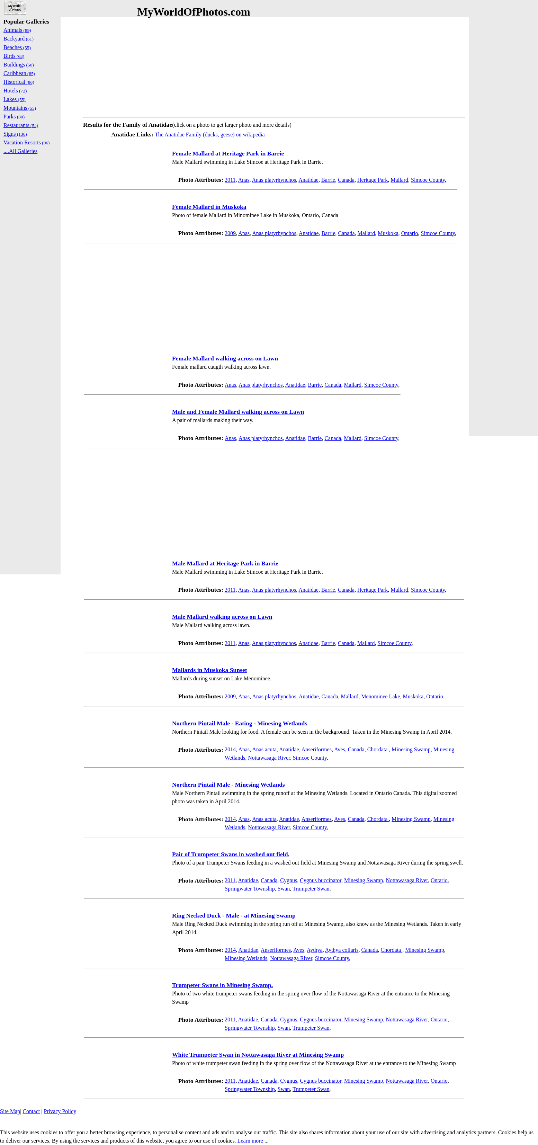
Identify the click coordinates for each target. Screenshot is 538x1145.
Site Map (10, 1111)
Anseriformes (317, 749)
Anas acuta (264, 749)
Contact (31, 1111)
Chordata (378, 749)
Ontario (409, 233)
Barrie (328, 180)
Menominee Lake (380, 696)
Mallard (399, 180)
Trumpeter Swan (311, 889)
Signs (15, 134)
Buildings (18, 65)
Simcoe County (428, 180)
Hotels (15, 90)
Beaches (17, 47)
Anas (244, 180)
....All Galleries (20, 151)
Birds (13, 56)
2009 (230, 233)
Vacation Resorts (26, 142)
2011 (230, 180)
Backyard (18, 39)
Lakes (14, 99)
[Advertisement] (274, 65)
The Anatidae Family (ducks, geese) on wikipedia (210, 134)
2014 (230, 749)
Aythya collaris (342, 950)
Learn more (250, 1141)
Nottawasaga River (269, 758)
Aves (339, 749)
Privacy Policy (60, 1111)
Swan (284, 889)
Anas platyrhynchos (274, 180)
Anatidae (308, 180)
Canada (346, 180)
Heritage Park (372, 180)
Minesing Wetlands (246, 958)
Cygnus (288, 880)
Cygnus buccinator (320, 880)
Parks (14, 116)
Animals (17, 30)
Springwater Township (250, 889)
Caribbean (19, 73)
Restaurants (20, 125)
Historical (18, 82)
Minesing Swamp (411, 749)
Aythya (315, 950)
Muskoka (388, 233)
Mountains (19, 108)
